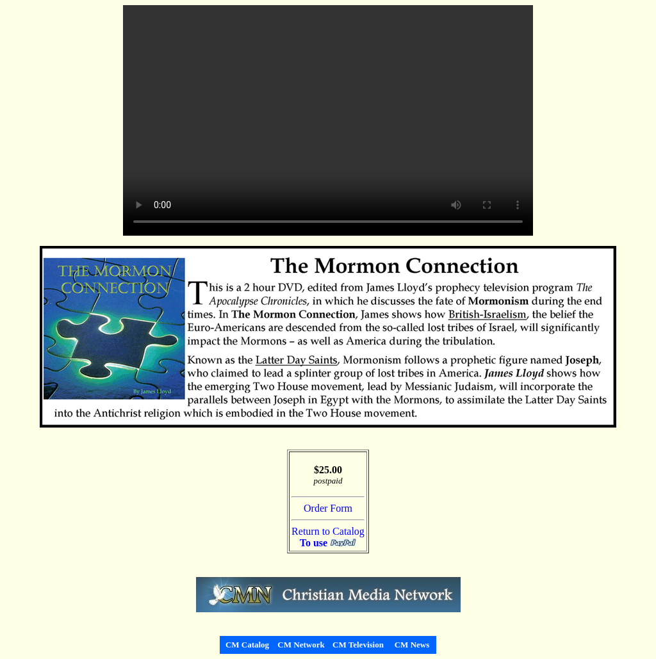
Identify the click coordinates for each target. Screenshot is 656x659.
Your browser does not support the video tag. (328, 120)
